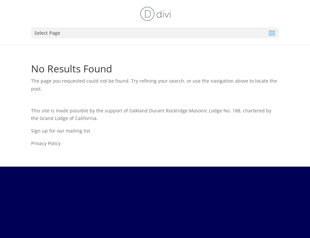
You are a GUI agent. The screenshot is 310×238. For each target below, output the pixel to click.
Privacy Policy (45, 143)
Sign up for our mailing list (60, 131)
